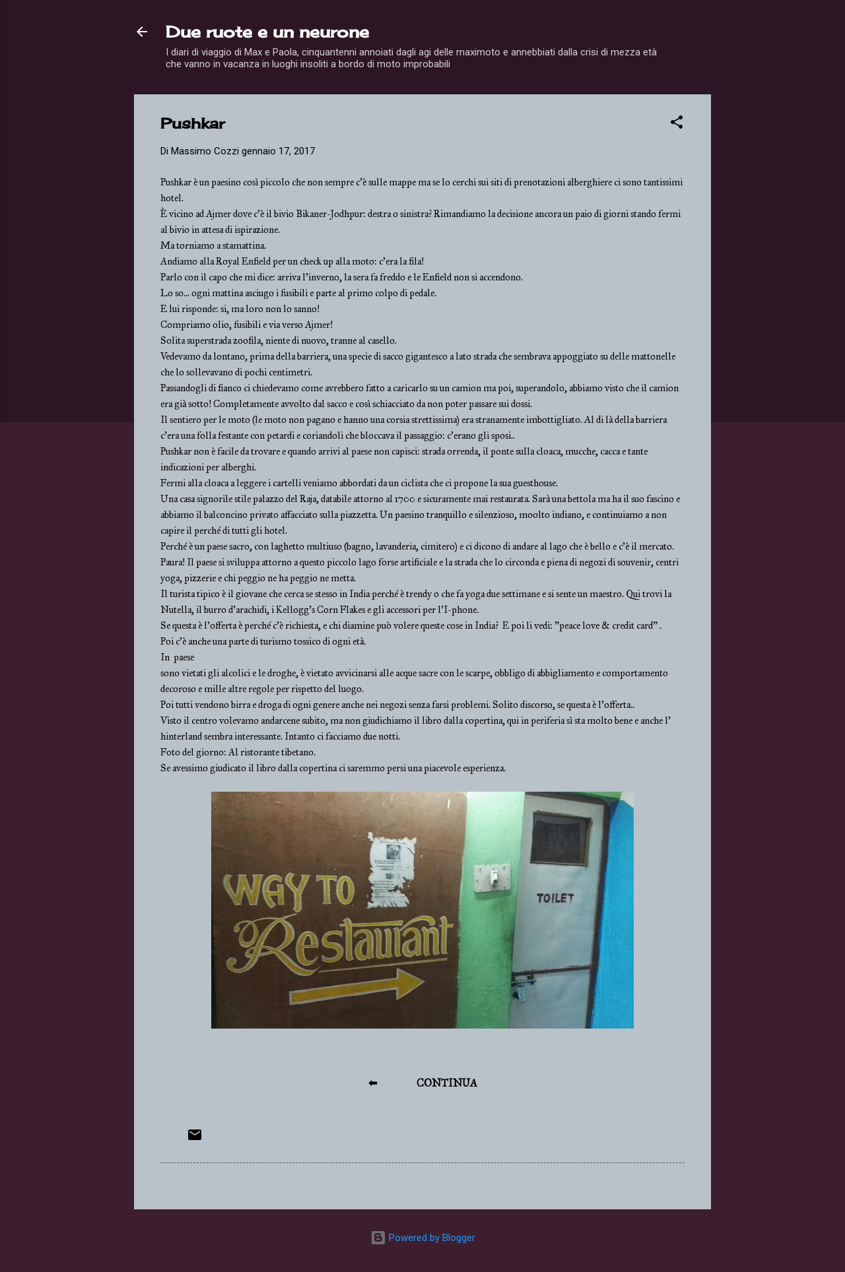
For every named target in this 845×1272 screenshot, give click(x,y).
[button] (677, 124)
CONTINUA (447, 1083)
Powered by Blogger (422, 1238)
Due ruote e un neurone (267, 32)
